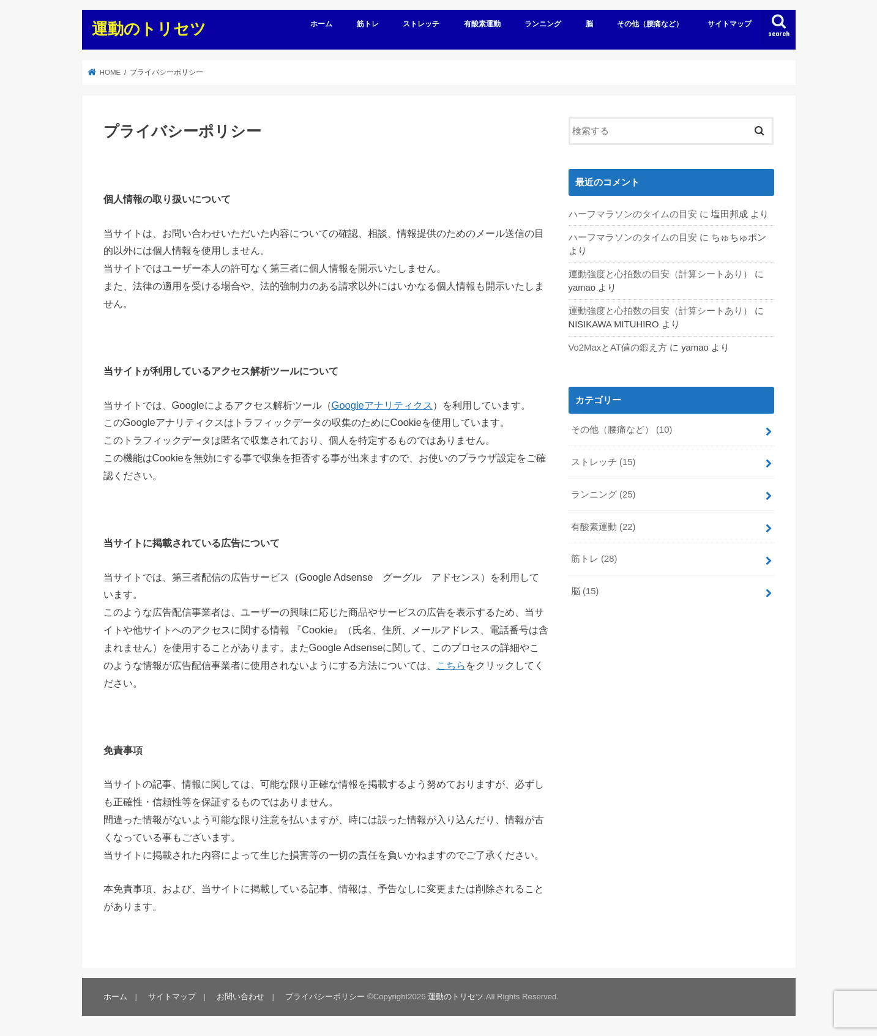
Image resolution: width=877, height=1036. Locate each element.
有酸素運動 (482, 24)
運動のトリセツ (149, 27)
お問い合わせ (240, 996)
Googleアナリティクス (382, 405)
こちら (451, 665)
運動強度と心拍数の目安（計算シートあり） (660, 274)
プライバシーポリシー (325, 996)
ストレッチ (421, 24)
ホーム (321, 24)
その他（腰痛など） (650, 24)
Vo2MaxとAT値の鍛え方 (618, 347)
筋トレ (368, 24)
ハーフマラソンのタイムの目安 (633, 214)
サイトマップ (729, 24)
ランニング (542, 24)
